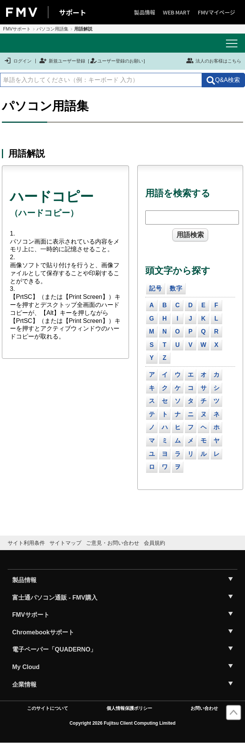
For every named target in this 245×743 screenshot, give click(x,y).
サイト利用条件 (26, 543)
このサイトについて (47, 708)
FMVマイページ (216, 12)
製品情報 (144, 12)
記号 (155, 288)
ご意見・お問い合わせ (112, 543)
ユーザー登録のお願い (116, 61)
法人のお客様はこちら (213, 60)
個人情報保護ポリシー (129, 708)
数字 (176, 288)
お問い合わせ (204, 708)
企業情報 (24, 684)
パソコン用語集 (52, 29)
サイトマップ (65, 543)
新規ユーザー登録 (62, 61)
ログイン (18, 61)
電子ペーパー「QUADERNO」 (54, 649)
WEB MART (176, 12)
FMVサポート (17, 29)
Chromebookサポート (43, 632)
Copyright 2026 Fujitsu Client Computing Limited (123, 723)
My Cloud (26, 667)
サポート (72, 12)
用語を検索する (177, 193)
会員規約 (154, 543)
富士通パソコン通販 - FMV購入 (54, 597)
